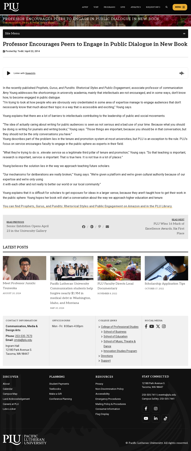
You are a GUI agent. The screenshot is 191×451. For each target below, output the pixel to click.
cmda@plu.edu (23, 340)
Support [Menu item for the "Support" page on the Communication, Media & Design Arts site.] (106, 360)
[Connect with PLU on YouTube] (146, 418)
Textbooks (55, 388)
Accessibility (103, 393)
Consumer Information (108, 409)
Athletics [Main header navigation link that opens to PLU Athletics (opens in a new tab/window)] (136, 7)
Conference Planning (60, 398)
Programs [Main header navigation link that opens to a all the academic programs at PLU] (109, 7)
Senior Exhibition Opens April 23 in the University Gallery (28, 228)
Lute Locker (9, 409)
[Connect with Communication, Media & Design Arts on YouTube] (151, 327)
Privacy (99, 383)
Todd (20, 51)
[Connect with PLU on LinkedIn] (156, 418)
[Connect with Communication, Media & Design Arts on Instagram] (164, 327)
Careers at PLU (11, 404)
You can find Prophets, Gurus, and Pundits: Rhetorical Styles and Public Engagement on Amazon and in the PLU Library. (87, 206)
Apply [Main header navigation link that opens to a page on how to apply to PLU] (85, 7)
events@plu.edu (167, 394)
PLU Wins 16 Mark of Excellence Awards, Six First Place (164, 228)
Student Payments (59, 383)
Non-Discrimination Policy (110, 388)
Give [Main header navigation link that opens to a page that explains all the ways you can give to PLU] (123, 7)
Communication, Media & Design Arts (24, 22)
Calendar (8, 388)
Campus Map (10, 393)
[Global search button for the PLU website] (166, 7)
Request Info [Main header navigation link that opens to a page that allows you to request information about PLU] (153, 7)
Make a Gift (55, 393)
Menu (180, 7)
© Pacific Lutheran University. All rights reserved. (157, 443)
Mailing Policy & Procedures (111, 404)
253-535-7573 (23, 336)
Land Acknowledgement (16, 398)
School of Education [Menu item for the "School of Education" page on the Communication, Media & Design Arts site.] (116, 336)
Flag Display (102, 414)
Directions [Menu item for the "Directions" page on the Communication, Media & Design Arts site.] (107, 355)
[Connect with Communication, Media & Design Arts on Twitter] (158, 327)
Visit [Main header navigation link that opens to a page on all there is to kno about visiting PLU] (96, 7)
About (6, 383)
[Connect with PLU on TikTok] (166, 418)
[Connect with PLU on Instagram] (156, 409)
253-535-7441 (167, 398)
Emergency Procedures (108, 398)
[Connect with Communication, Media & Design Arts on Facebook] (146, 327)
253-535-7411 (149, 394)
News (51, 22)
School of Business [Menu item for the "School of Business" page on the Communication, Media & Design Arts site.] (115, 331)
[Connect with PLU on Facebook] (146, 409)
